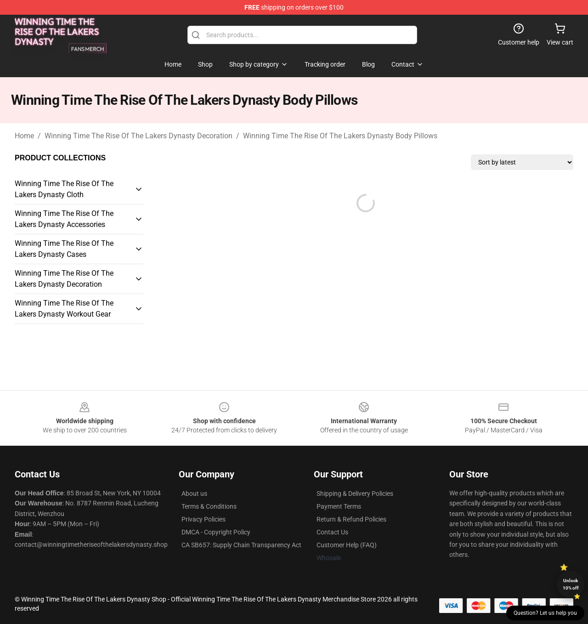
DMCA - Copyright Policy (215, 532)
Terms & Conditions (209, 506)
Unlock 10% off (571, 584)
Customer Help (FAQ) (347, 545)
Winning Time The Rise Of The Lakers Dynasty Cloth (64, 189)
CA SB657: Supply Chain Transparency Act (241, 545)
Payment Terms (339, 506)
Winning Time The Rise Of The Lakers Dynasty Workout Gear (64, 308)
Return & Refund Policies (351, 519)
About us (194, 493)
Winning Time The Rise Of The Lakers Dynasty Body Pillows (340, 135)
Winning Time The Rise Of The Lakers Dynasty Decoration (138, 135)
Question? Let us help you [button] (545, 613)
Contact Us (332, 532)
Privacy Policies (203, 519)
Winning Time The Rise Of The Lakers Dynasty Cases (64, 249)
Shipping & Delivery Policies (355, 493)
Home (24, 135)
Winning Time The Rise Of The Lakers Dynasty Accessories (64, 219)
